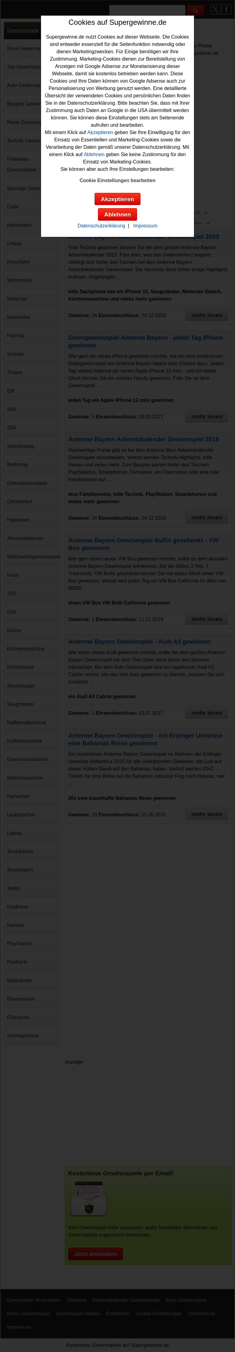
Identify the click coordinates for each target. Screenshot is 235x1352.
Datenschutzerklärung (101, 225)
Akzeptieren (100, 132)
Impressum (145, 225)
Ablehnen (94, 154)
